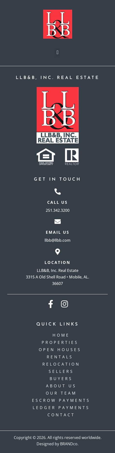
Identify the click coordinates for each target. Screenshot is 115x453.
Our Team (61, 393)
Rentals (61, 357)
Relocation (61, 364)
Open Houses (61, 349)
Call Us (57, 202)
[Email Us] (57, 221)
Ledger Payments (61, 407)
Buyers (61, 378)
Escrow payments (61, 400)
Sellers (61, 371)
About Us (61, 386)
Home (61, 335)
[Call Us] (57, 191)
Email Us (57, 232)
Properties (61, 342)
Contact (61, 415)
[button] (57, 52)
